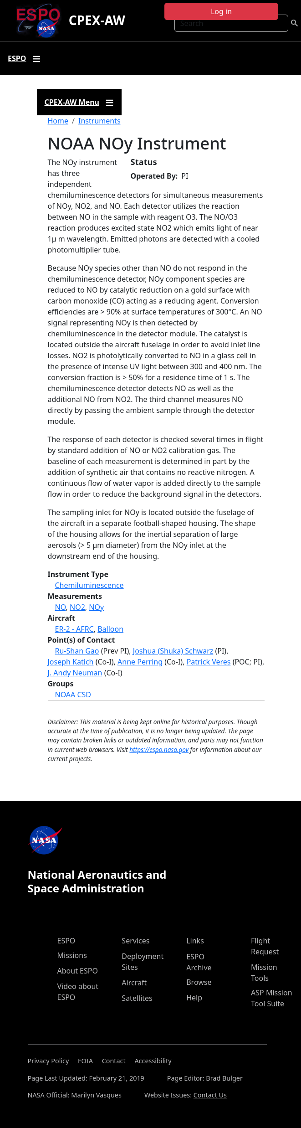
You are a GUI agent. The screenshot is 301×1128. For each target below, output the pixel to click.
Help (194, 998)
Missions (72, 955)
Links (195, 941)
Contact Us (210, 1095)
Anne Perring (140, 662)
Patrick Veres (209, 662)
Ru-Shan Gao (77, 651)
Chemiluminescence (89, 585)
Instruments (99, 121)
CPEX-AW (97, 20)
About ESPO (77, 971)
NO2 (77, 607)
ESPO (66, 941)
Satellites (137, 998)
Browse (198, 982)
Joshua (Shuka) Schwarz (173, 651)
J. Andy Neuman (75, 673)
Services (135, 941)
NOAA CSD (73, 695)
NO (60, 607)
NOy (96, 607)
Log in (221, 11)
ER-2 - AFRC (74, 629)
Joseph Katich (71, 662)
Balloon (110, 629)
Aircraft (134, 983)
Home (58, 121)
